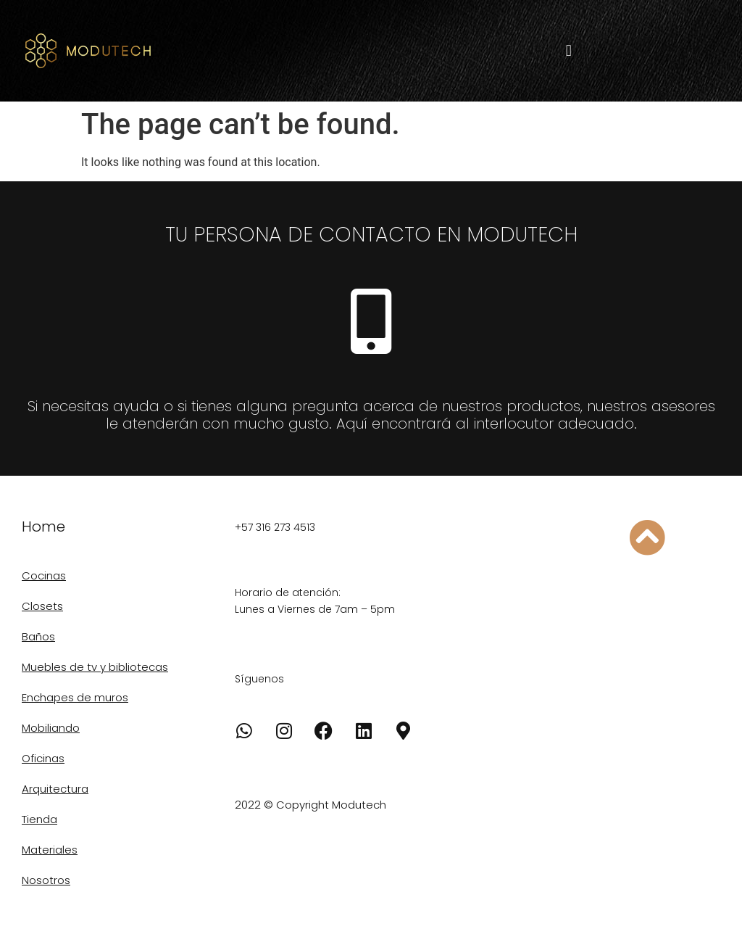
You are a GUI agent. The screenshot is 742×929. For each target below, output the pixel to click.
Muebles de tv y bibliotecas (95, 666)
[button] (568, 51)
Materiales (50, 849)
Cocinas (44, 575)
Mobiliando (51, 727)
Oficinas (43, 758)
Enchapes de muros (75, 697)
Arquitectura (55, 788)
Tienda (39, 819)
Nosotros (46, 880)
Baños (38, 636)
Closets (42, 606)
